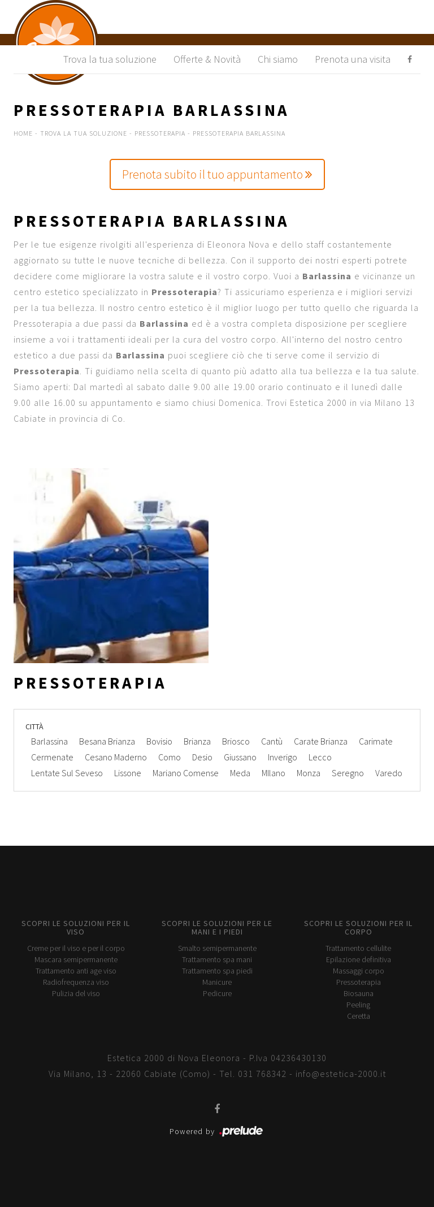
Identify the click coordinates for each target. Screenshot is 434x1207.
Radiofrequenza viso (76, 982)
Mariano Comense (186, 772)
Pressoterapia (159, 133)
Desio (202, 757)
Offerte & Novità (207, 59)
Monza (308, 772)
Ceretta (358, 1016)
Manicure (217, 982)
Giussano (240, 757)
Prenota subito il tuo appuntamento (217, 174)
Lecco (320, 757)
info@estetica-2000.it (341, 1073)
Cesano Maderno (116, 757)
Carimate (376, 741)
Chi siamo (278, 59)
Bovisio (159, 741)
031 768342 (262, 1073)
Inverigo (282, 757)
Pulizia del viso (76, 993)
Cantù (272, 741)
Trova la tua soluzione (110, 59)
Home (23, 133)
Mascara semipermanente (76, 959)
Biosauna (359, 993)
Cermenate (52, 757)
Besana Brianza (107, 741)
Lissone (127, 772)
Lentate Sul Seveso (67, 772)
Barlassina (49, 741)
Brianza (197, 741)
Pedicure (217, 993)
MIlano (273, 772)
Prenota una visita (352, 59)
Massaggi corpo (358, 971)
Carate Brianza (321, 741)
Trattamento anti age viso (76, 971)
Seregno (348, 772)
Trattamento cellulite (358, 948)
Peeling (358, 1005)
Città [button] (34, 726)
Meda (240, 772)
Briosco (236, 741)
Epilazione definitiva (358, 959)
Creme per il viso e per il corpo (76, 948)
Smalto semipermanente (217, 948)
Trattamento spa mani (217, 959)
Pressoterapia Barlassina (239, 133)
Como (169, 757)
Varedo (388, 772)
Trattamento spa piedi (217, 971)
